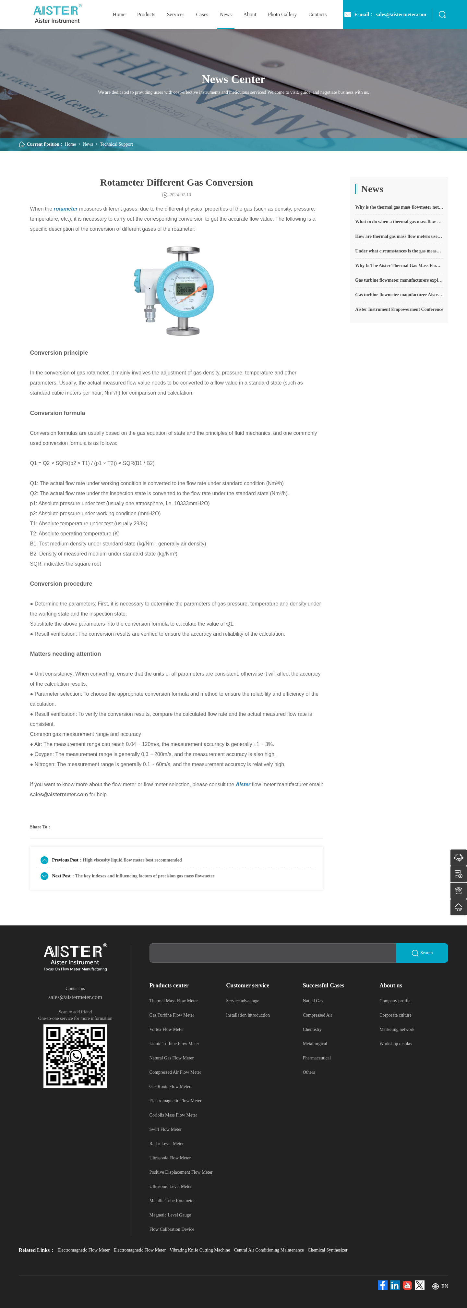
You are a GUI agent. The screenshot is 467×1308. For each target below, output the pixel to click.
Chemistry (312, 1029)
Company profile (394, 1000)
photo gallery (282, 14)
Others (309, 1072)
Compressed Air (317, 1015)
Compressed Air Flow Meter (175, 1072)
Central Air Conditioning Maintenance (269, 1250)
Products (146, 14)
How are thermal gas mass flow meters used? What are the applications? (399, 236)
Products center (169, 985)
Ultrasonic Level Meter (171, 1186)
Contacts (317, 14)
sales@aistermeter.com (75, 997)
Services (176, 14)
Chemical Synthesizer (327, 1250)
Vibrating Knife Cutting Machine (200, 1250)
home (119, 14)
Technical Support (116, 144)
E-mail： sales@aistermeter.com (385, 14)
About (249, 14)
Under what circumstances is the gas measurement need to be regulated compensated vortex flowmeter (399, 251)
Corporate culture (395, 1015)
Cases (202, 14)
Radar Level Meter (167, 1143)
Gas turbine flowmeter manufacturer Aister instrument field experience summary (399, 294)
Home (70, 144)
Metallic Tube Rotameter (172, 1200)
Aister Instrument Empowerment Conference (399, 309)
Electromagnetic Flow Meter (176, 1100)
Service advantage (242, 1000)
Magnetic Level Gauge (170, 1215)
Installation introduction (248, 1015)
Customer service (247, 985)
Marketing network (396, 1029)
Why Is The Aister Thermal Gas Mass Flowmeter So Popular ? (399, 265)
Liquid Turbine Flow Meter (174, 1043)
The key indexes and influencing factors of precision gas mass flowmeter (145, 876)
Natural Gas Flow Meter (172, 1058)
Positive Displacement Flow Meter (181, 1172)
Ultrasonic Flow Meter (170, 1157)
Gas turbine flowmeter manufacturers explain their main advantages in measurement (399, 280)
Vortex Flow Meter (167, 1029)
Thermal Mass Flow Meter (174, 1000)
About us (390, 985)
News (226, 14)
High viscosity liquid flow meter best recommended (132, 860)
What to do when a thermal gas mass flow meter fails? (399, 221)
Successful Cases (323, 985)
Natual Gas (313, 1000)
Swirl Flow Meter (166, 1129)
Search (422, 953)
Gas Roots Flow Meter (170, 1086)
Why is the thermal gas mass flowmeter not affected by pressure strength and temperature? (399, 207)
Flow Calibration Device (172, 1229)
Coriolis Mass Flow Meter (173, 1115)
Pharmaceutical (317, 1058)
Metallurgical (315, 1043)
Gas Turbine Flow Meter (172, 1015)
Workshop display (395, 1043)
